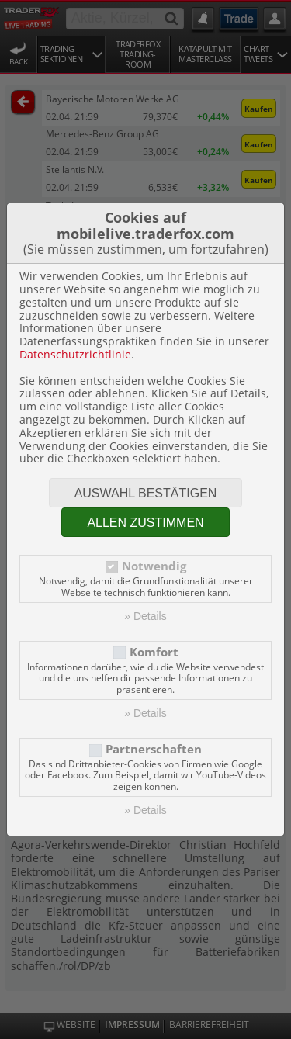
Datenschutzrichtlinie (75, 354)
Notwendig (154, 566)
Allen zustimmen (145, 522)
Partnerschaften (154, 749)
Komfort (154, 652)
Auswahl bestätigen (145, 493)
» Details (145, 616)
